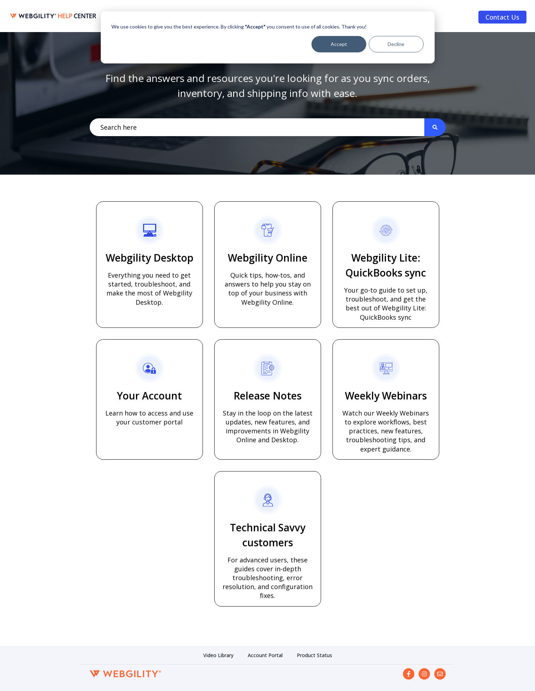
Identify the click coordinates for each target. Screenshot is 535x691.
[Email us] (440, 674)
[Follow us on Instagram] (424, 674)
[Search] (435, 127)
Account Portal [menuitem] (265, 655)
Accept (339, 44)
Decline (396, 44)
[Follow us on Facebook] (408, 674)
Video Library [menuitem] (218, 655)
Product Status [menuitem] (314, 655)
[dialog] (268, 37)
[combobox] (257, 127)
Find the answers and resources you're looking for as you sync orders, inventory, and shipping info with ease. (267, 85)
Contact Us (502, 17)
